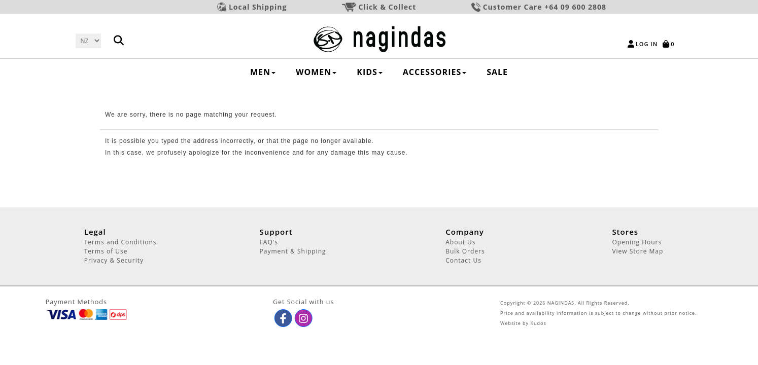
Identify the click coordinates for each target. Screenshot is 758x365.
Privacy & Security (114, 260)
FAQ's (269, 242)
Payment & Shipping (293, 251)
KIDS (370, 72)
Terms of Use (106, 251)
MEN (262, 72)
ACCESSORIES (434, 72)
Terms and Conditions (120, 242)
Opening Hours (637, 242)
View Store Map (637, 251)
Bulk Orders (465, 251)
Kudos (538, 323)
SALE (497, 72)
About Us (460, 242)
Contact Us (463, 260)
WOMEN (316, 72)
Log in (647, 44)
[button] (283, 318)
